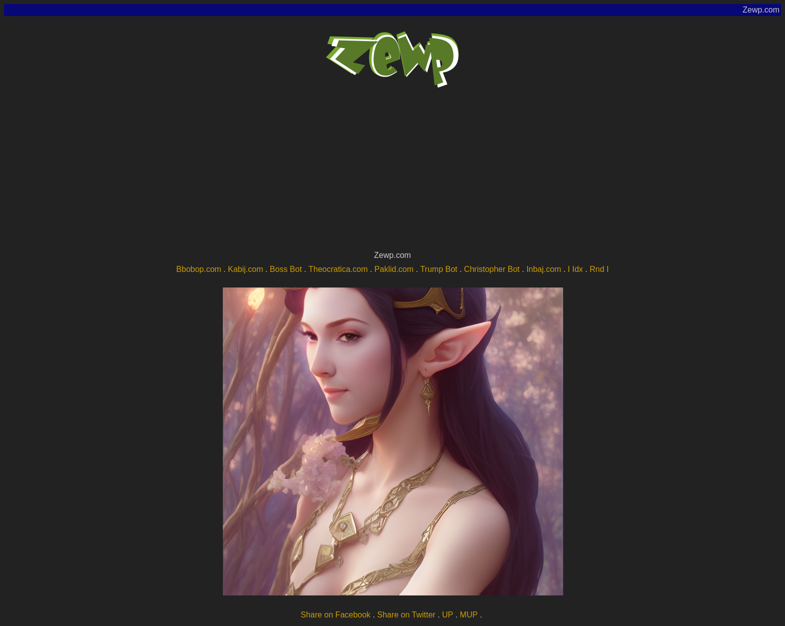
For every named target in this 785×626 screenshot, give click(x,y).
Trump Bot (438, 269)
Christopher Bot (492, 269)
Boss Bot (286, 269)
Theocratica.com (337, 269)
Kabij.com (245, 269)
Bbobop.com (198, 269)
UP (447, 614)
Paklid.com (394, 269)
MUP (469, 614)
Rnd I (599, 269)
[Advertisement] (392, 173)
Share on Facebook (335, 614)
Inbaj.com (543, 269)
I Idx (575, 269)
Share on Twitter (406, 614)
